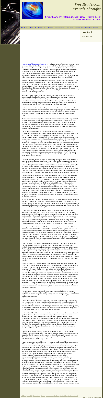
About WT (32, 28)
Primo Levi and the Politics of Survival (34, 64)
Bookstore (70, 28)
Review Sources (60, 28)
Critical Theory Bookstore (83, 28)
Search (95, 28)
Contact (50, 28)
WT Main (24, 28)
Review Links (42, 28)
